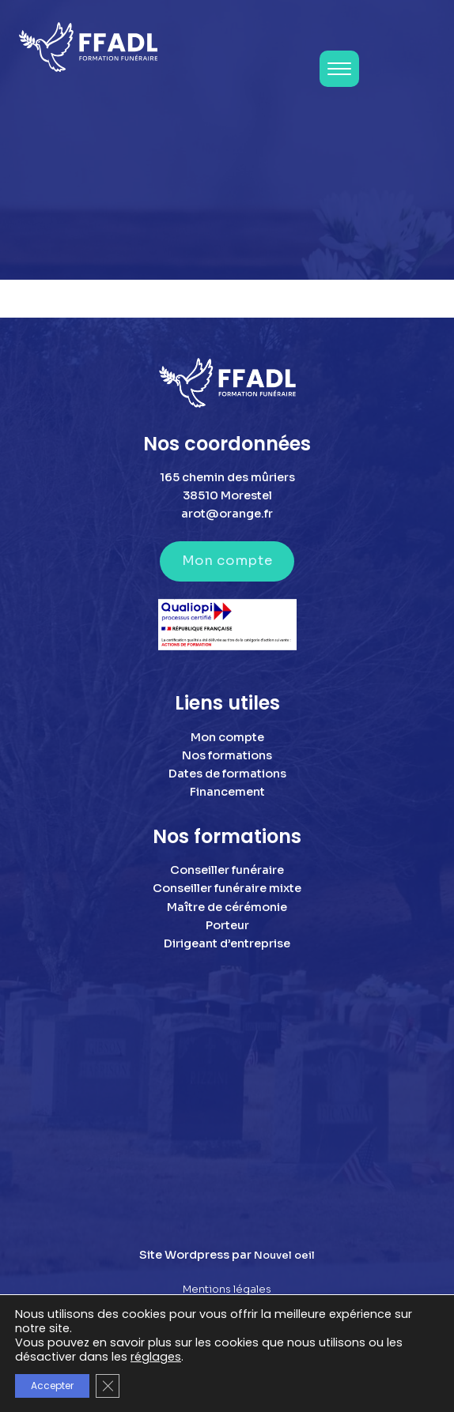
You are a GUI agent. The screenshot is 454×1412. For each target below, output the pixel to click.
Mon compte (227, 560)
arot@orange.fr (227, 513)
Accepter (52, 1385)
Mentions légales (227, 1289)
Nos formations (227, 755)
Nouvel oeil (284, 1255)
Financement (227, 792)
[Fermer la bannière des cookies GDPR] (107, 1386)
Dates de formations (227, 773)
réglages (156, 1357)
